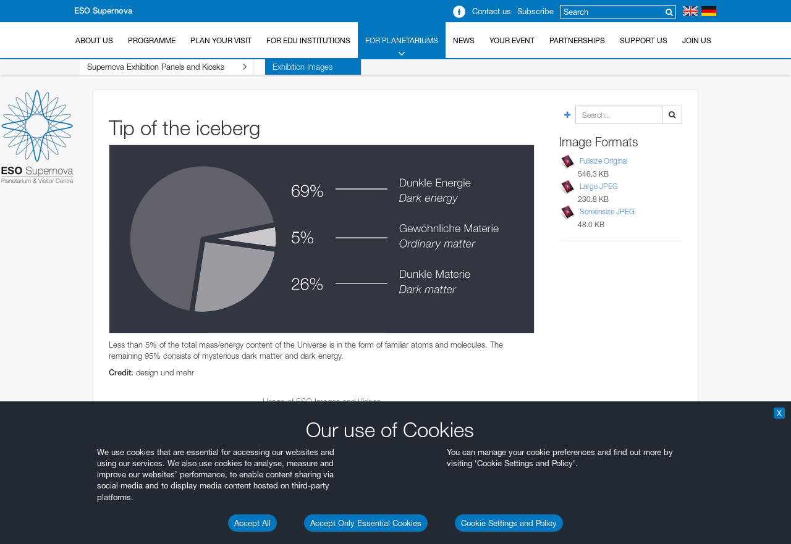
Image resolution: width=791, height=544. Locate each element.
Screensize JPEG (607, 211)
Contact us (491, 11)
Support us (643, 40)
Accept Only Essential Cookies (365, 523)
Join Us (696, 40)
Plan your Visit (221, 40)
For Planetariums (402, 47)
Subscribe (535, 11)
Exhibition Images (279, 67)
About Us (94, 40)
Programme (152, 40)
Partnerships (577, 40)
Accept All (252, 523)
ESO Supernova (103, 10)
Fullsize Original (603, 160)
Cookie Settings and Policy (509, 523)
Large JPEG (599, 186)
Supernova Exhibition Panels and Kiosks (155, 67)
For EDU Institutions (308, 40)
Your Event (512, 40)
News (464, 40)
